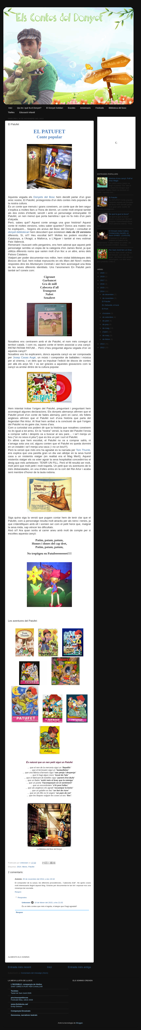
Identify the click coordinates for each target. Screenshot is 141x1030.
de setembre (108, 317)
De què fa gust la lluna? (119, 214)
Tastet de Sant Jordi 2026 (21, 993)
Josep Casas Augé (24, 357)
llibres (24, 867)
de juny (105, 324)
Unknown (26, 902)
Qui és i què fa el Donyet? (29, 108)
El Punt (105, 309)
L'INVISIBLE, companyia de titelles (26, 984)
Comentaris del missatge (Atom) (34, 973)
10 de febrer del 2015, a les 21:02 (48, 902)
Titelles (11, 112)
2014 (19, 867)
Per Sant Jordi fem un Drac (120, 250)
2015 (102, 288)
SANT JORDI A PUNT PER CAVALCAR (26, 986)
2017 (102, 280)
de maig (106, 328)
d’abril (105, 332)
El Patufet (113, 197)
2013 (102, 344)
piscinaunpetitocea (19, 998)
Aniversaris (85, 108)
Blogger (79, 1023)
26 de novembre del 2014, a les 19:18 (39, 879)
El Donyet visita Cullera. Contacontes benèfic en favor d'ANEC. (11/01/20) (119, 233)
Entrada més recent (19, 967)
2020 (102, 273)
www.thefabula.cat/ (19, 1004)
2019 (102, 276)
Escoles (71, 108)
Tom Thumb (83, 450)
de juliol (105, 321)
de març (106, 335)
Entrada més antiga (79, 967)
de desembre (108, 294)
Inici (10, 108)
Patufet (31, 867)
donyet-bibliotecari (18, 232)
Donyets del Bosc (44, 197)
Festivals (100, 108)
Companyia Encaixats (21, 1011)
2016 (102, 284)
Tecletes (14, 991)
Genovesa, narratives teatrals (24, 1015)
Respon (18, 892)
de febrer (106, 339)
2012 (102, 347)
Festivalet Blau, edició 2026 (22, 1000)
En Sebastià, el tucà (110, 305)
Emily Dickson (16, 1006)
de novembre (108, 298)
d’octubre (106, 313)
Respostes (22, 897)
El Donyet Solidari (54, 108)
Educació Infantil (27, 112)
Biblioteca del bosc (117, 108)
